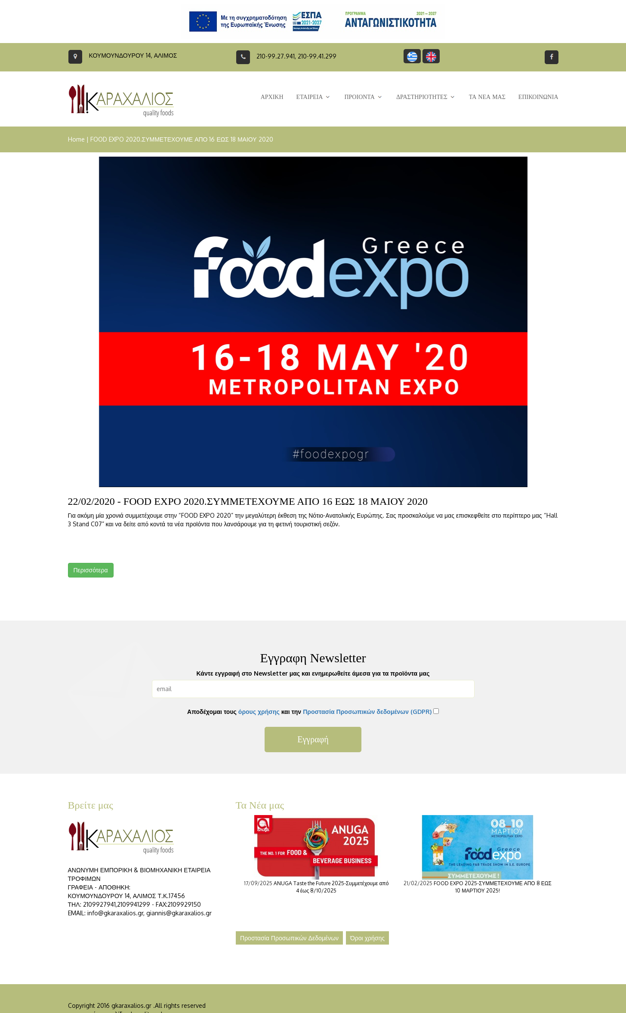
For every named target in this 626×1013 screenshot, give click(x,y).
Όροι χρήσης (367, 938)
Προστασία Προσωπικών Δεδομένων (289, 938)
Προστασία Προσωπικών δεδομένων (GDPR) (367, 711)
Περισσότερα (91, 570)
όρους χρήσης (259, 711)
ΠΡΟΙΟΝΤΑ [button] (363, 97)
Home (76, 139)
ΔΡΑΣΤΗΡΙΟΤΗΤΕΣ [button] (426, 97)
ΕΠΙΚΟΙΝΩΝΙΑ (538, 97)
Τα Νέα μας (260, 805)
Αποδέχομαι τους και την (309, 711)
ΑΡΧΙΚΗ (272, 97)
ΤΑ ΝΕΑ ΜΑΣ (487, 97)
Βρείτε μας (90, 805)
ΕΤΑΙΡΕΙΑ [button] (314, 97)
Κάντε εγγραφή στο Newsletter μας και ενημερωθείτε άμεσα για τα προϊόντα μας (313, 673)
